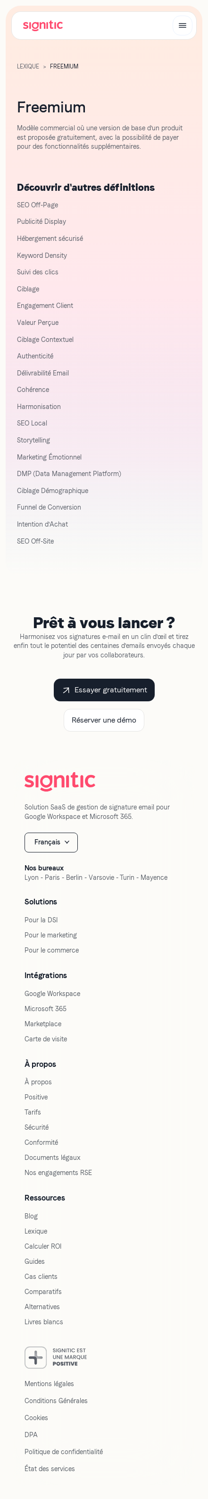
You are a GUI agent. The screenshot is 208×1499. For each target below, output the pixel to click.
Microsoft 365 (46, 1009)
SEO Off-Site (35, 541)
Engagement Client (45, 305)
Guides (35, 1261)
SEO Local (32, 423)
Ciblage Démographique (52, 490)
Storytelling (33, 440)
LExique (28, 66)
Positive (36, 1097)
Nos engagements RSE (58, 1172)
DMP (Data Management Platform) (69, 473)
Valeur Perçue (37, 322)
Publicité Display (41, 221)
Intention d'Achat (42, 524)
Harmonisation (39, 406)
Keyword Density (42, 255)
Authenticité (35, 356)
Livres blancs (44, 1322)
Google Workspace (52, 993)
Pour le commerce (52, 950)
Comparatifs (43, 1291)
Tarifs (33, 1112)
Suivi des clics (37, 272)
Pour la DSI (41, 920)
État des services (50, 1469)
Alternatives (42, 1307)
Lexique (36, 1231)
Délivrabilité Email (43, 373)
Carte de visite (46, 1039)
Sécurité (37, 1127)
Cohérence (33, 389)
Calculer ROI (43, 1246)
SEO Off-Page (37, 205)
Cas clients (41, 1276)
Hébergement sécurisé (50, 238)
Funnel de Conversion (49, 507)
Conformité (41, 1142)
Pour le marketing (51, 935)
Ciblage (28, 289)
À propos (38, 1082)
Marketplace (43, 1024)
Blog (31, 1216)
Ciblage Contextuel (45, 339)
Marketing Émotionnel (49, 457)
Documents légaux (53, 1157)
